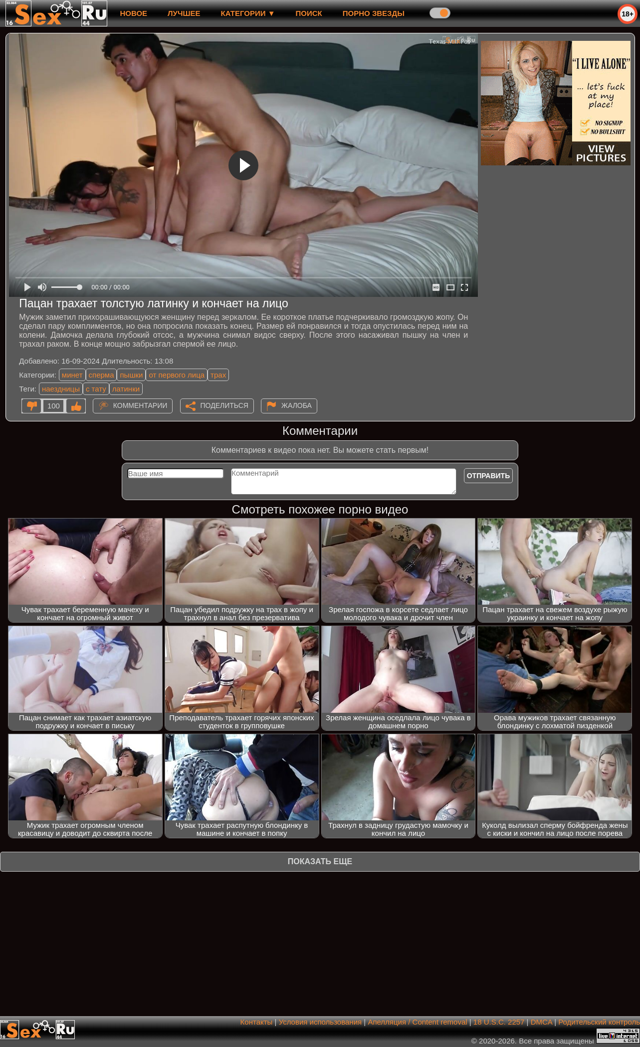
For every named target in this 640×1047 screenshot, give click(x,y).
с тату (96, 389)
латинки (126, 389)
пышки (131, 375)
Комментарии (140, 405)
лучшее (184, 13)
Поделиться (224, 405)
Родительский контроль (599, 1022)
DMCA (541, 1022)
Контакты (256, 1022)
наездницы (61, 389)
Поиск (309, 13)
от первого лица (177, 375)
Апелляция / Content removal (417, 1022)
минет (72, 375)
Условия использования (320, 1022)
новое (133, 13)
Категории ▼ (248, 13)
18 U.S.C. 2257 (499, 1022)
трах (218, 375)
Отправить (488, 476)
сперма (101, 375)
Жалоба (296, 405)
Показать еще (320, 861)
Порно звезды (374, 13)
